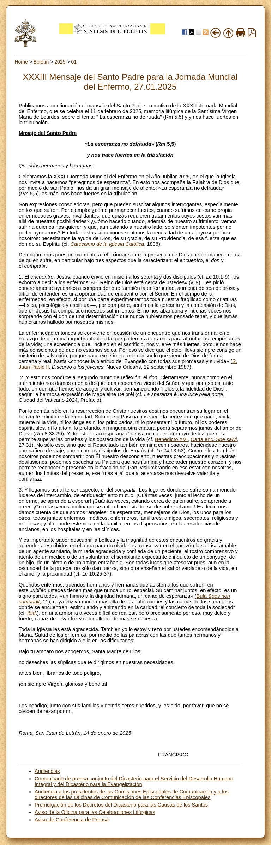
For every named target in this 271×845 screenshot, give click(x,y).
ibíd (31, 613)
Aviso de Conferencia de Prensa (72, 819)
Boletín (41, 62)
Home (21, 62)
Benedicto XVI (171, 439)
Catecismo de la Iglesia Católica (107, 244)
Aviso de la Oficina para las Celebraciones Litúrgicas (95, 812)
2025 (59, 62)
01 (74, 62)
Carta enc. (214, 439)
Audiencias (47, 771)
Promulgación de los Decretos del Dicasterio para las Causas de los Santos (121, 805)
